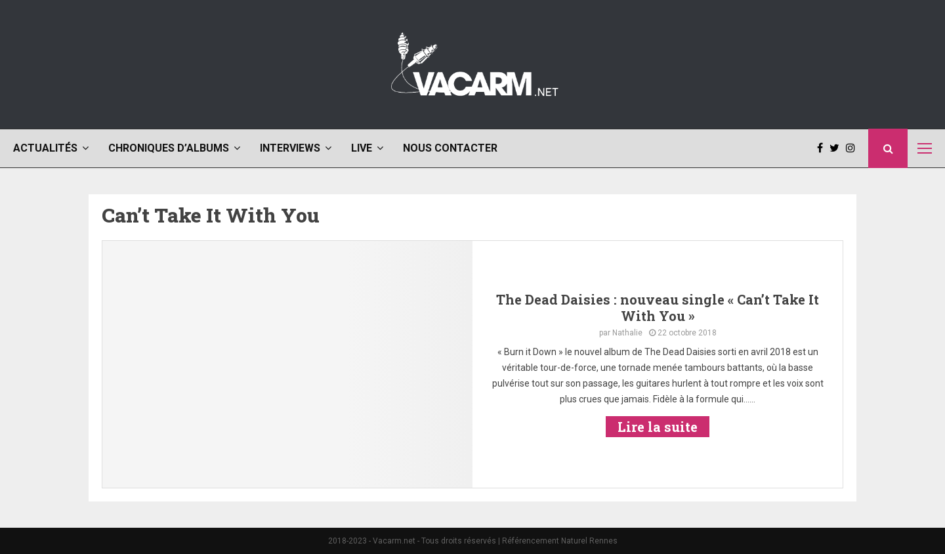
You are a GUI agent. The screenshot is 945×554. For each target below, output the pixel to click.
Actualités (45, 148)
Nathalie (627, 332)
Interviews (290, 148)
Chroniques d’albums (168, 148)
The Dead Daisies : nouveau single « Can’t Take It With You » (657, 307)
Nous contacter (450, 148)
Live (361, 148)
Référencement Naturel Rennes (560, 540)
